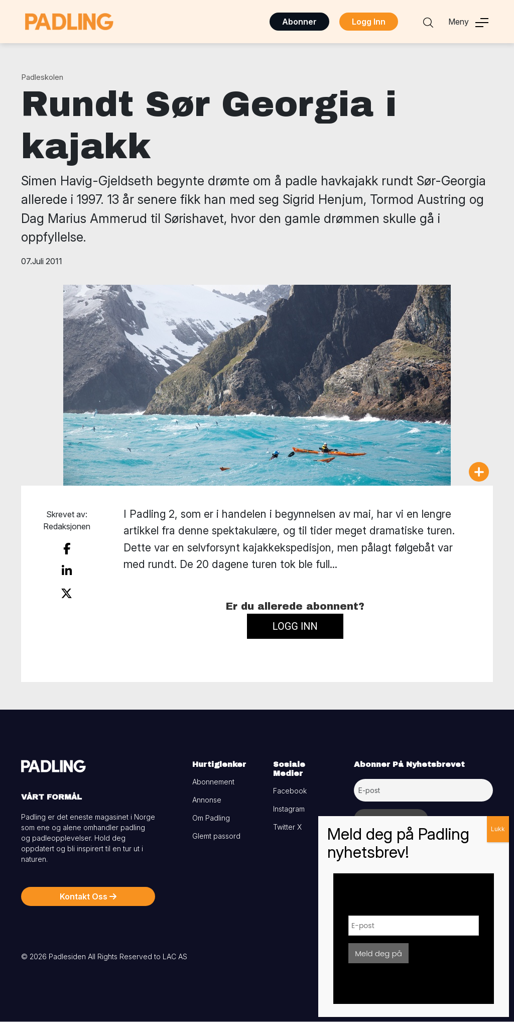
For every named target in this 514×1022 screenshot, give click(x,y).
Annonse (206, 800)
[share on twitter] (66, 594)
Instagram (289, 809)
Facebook (290, 790)
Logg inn (295, 626)
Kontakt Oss (88, 896)
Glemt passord (216, 836)
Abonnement (213, 781)
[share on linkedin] (67, 571)
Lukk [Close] (498, 829)
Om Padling (211, 818)
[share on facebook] (66, 549)
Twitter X (287, 827)
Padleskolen (42, 77)
